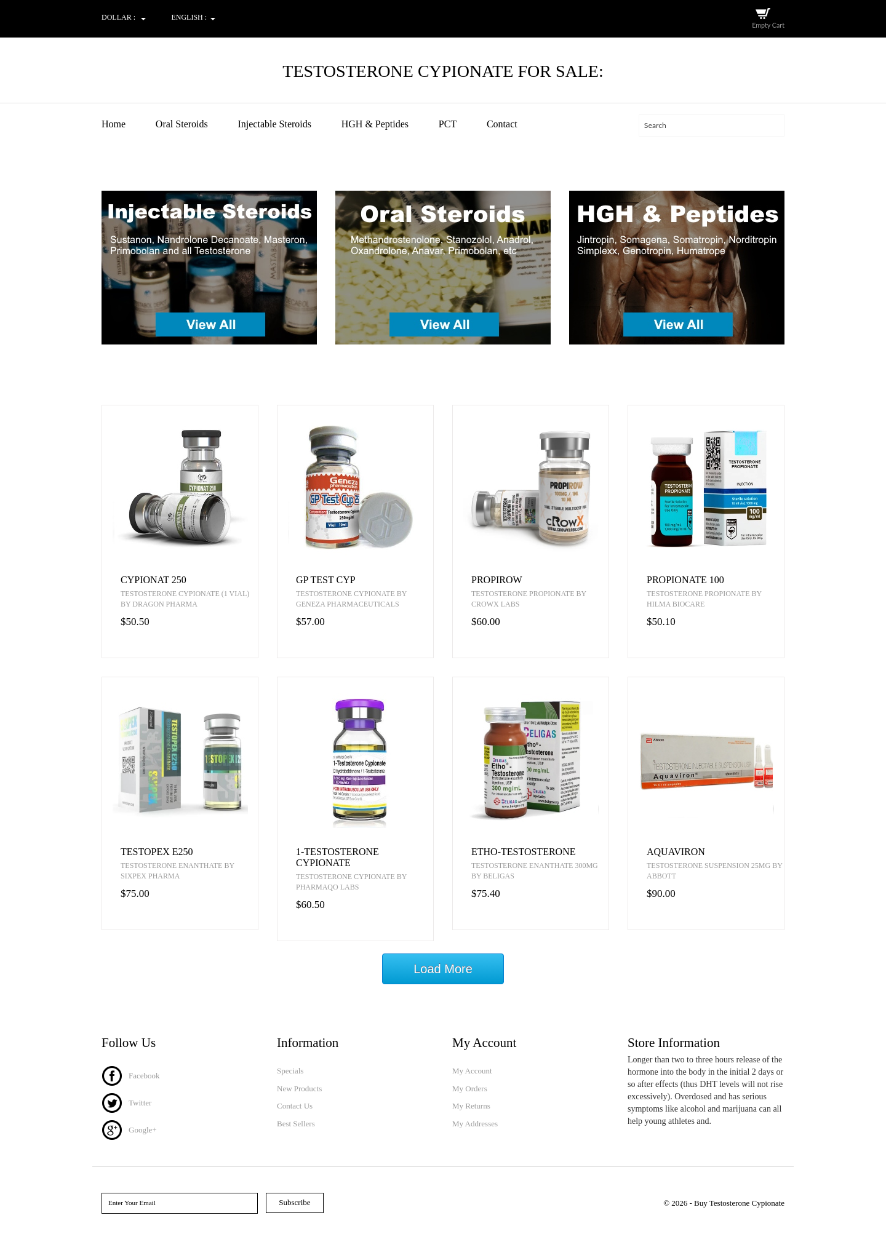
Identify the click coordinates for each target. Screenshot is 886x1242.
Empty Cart (767, 25)
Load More (443, 971)
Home (114, 124)
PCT (448, 124)
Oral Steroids (182, 124)
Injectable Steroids (274, 124)
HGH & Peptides (375, 124)
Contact (502, 124)
